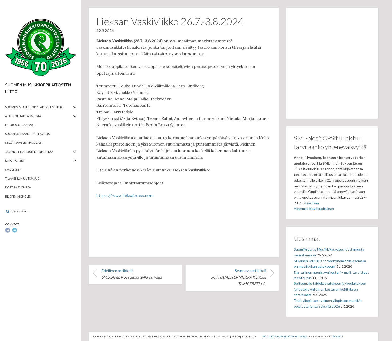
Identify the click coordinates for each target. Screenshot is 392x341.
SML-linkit (13, 169)
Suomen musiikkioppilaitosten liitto (34, 107)
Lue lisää (312, 203)
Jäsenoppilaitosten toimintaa (29, 152)
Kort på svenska (18, 187)
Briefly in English (19, 196)
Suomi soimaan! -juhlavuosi (27, 134)
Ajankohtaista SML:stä (23, 116)
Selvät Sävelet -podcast (24, 143)
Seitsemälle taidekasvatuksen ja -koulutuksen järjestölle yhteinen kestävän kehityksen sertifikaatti (330, 289)
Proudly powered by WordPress (284, 336)
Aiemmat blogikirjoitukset (314, 208)
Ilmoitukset (15, 161)
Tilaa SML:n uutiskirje (22, 178)
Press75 (337, 336)
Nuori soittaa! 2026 (20, 125)
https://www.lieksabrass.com (125, 195)
